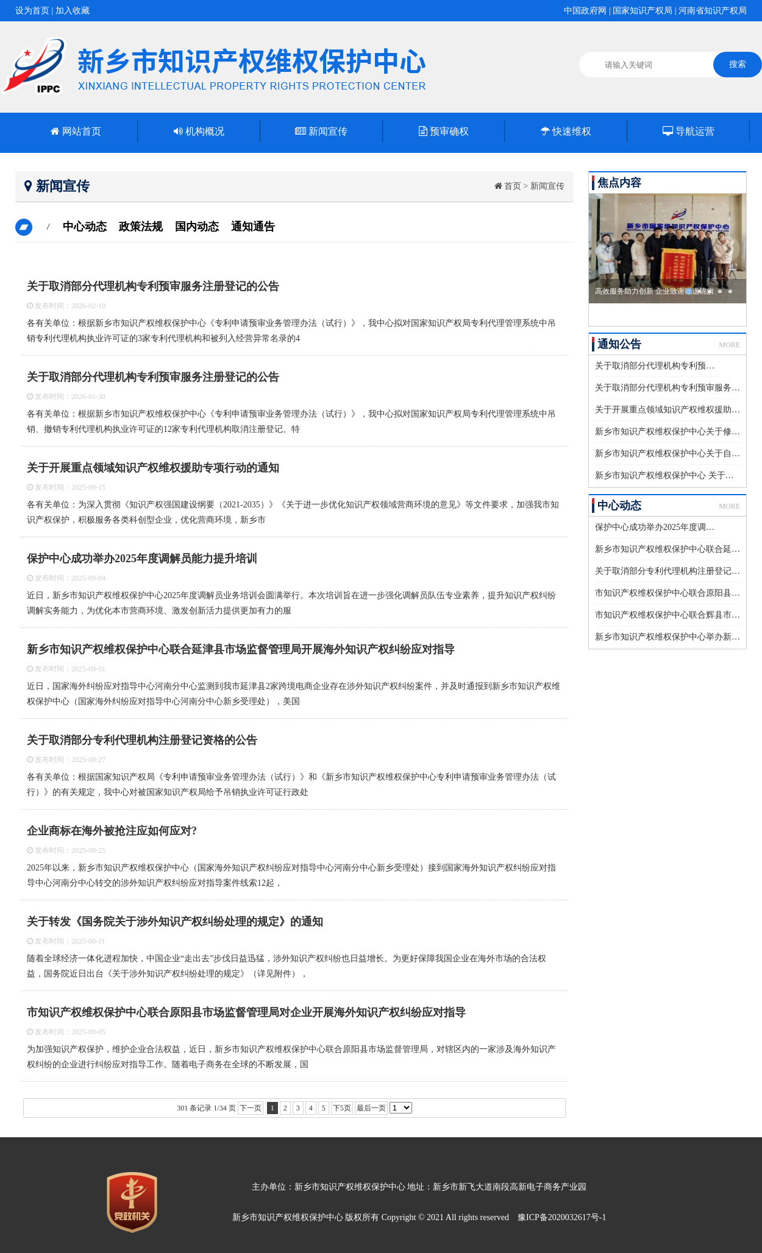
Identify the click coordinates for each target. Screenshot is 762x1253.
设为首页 (32, 10)
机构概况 (199, 131)
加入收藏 (72, 10)
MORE (729, 345)
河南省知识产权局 (712, 10)
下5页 (342, 1108)
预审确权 (444, 131)
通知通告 (253, 227)
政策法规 (141, 227)
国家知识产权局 (642, 10)
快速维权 (566, 131)
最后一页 (371, 1108)
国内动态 (197, 227)
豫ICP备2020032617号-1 (562, 1217)
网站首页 (76, 131)
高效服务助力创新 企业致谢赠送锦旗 (654, 291)
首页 (512, 186)
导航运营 (688, 131)
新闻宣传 (321, 131)
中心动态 (85, 227)
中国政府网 (585, 10)
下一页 (251, 1108)
